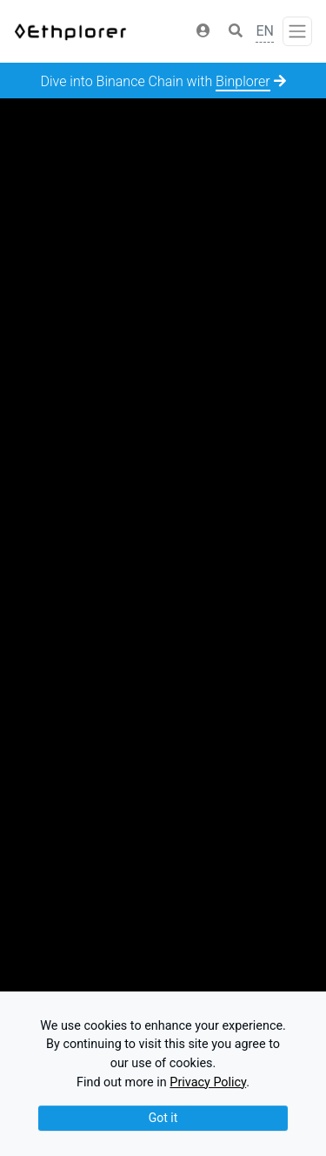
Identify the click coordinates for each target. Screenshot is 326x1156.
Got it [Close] (163, 1118)
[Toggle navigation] (297, 31)
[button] (203, 31)
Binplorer (243, 81)
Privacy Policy (208, 1082)
